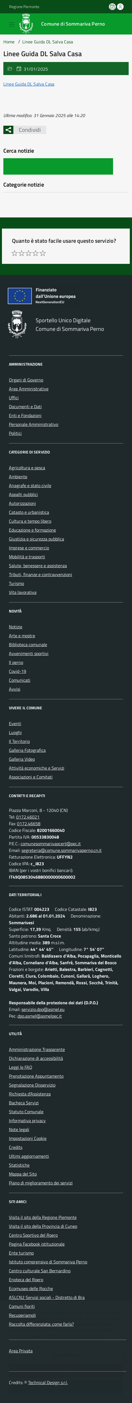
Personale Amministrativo (33, 424)
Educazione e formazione (32, 530)
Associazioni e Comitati (31, 777)
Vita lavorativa (22, 592)
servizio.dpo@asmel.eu (43, 1009)
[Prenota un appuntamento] (113, 6)
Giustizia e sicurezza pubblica (36, 539)
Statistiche (19, 1165)
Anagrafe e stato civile (30, 485)
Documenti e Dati (25, 406)
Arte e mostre (22, 635)
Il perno (16, 662)
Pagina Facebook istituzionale (37, 1244)
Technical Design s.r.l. (48, 1382)
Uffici (14, 397)
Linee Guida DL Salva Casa (28, 84)
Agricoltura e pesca (27, 467)
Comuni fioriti (22, 1306)
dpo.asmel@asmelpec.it (40, 1016)
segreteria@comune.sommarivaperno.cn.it (61, 850)
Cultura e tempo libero (30, 521)
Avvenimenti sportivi (28, 653)
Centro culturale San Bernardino (39, 1270)
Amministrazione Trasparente (37, 1049)
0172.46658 (28, 823)
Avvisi (14, 689)
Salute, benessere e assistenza (38, 565)
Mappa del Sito (23, 1174)
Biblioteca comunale (28, 644)
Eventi (15, 723)
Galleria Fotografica (27, 750)
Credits (15, 1147)
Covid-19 (17, 671)
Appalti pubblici (23, 494)
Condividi (27, 129)
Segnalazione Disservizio (32, 1085)
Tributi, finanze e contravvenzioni (40, 574)
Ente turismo (21, 1253)
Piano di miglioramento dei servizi (41, 1182)
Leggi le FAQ (20, 1067)
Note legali (19, 1129)
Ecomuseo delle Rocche (31, 1288)
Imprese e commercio (29, 547)
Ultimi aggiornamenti (29, 1156)
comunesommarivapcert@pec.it (51, 843)
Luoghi (15, 732)
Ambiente (18, 476)
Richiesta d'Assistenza (30, 1093)
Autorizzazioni (22, 503)
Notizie (15, 626)
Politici (15, 433)
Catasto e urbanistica (29, 512)
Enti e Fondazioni (25, 415)
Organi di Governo (26, 379)
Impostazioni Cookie (28, 1138)
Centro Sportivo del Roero (33, 1235)
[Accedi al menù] (4, 23)
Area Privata (21, 1350)
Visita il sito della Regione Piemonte (43, 1217)
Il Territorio (19, 741)
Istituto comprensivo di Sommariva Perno (48, 1261)
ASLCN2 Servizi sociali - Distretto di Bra (47, 1297)
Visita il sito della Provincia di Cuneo (43, 1226)
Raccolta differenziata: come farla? (41, 1324)
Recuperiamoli (22, 1315)
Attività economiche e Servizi (36, 768)
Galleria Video (22, 759)
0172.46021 (28, 817)
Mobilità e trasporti (27, 556)
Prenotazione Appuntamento (36, 1076)
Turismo (16, 583)
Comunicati (19, 680)
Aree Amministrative (28, 388)
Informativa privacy (27, 1120)
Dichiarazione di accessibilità (36, 1058)
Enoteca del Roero (26, 1279)
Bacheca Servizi (24, 1102)
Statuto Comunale (26, 1111)
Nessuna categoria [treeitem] (21, 194)
